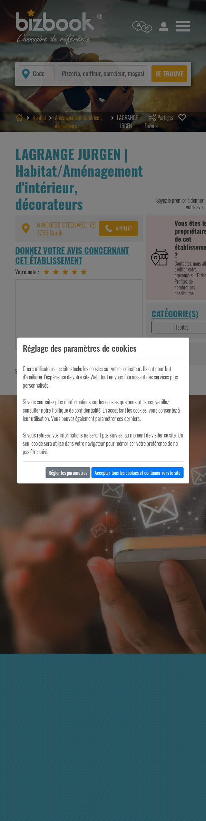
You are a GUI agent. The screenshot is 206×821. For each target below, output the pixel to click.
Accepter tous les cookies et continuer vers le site (137, 472)
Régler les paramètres (68, 472)
